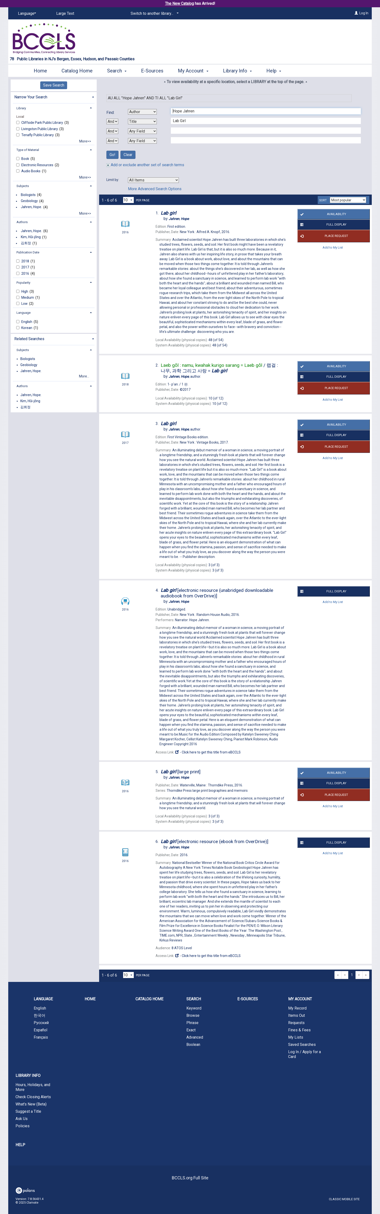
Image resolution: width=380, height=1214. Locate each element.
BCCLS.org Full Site (190, 1177)
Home (40, 71)
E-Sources (152, 71)
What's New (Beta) (31, 1104)
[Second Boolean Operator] (112, 131)
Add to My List (333, 247)
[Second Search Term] (263, 121)
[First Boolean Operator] (112, 121)
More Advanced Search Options (155, 189)
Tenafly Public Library (38, 135)
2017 (25, 267)
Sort (323, 200)
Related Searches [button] (29, 339)
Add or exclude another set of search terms (145, 165)
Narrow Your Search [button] (30, 97)
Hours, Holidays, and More (33, 1087)
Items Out (296, 1015)
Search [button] (117, 71)
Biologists (28, 195)
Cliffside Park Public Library (42, 123)
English (27, 322)
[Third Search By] (142, 131)
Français (41, 1037)
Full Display (322, 224)
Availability (322, 214)
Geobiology (29, 201)
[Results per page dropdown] (128, 200)
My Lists (295, 1037)
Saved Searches (302, 1044)
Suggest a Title (28, 1111)
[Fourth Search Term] (263, 140)
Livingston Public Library (40, 129)
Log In (363, 13)
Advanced (194, 1037)
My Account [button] (193, 71)
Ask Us (22, 1118)
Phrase (192, 1022)
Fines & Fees (299, 1030)
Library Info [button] (237, 71)
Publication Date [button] (27, 252)
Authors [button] (22, 222)
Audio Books (31, 171)
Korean (27, 328)
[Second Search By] (142, 121)
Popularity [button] (23, 282)
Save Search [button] (53, 85)
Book (25, 159)
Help (20, 1145)
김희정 (26, 243)
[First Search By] (142, 112)
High (25, 291)
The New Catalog (179, 3)
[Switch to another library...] (153, 13)
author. (185, 376)
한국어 (39, 1015)
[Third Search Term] (263, 130)
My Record (297, 1008)
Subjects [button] (22, 186)
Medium (28, 297)
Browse (192, 1015)
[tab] (54, 96)
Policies (23, 1126)
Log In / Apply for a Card (304, 1054)
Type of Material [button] (27, 150)
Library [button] (21, 108)
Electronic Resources (37, 165)
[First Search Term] (263, 111)
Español (40, 1030)
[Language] (26, 13)
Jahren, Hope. (31, 207)
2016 (25, 273)
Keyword (193, 1008)
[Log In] (356, 13)
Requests (296, 1022)
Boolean (193, 1044)
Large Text (65, 13)
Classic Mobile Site (344, 1199)
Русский (41, 1022)
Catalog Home (77, 71)
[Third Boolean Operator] (112, 141)
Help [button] (273, 71)
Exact (191, 1030)
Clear (128, 154)
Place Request (323, 236)
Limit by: (113, 180)
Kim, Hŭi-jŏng (31, 237)
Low (24, 303)
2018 (25, 261)
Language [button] (23, 312)
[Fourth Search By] (142, 141)
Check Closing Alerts (33, 1097)
